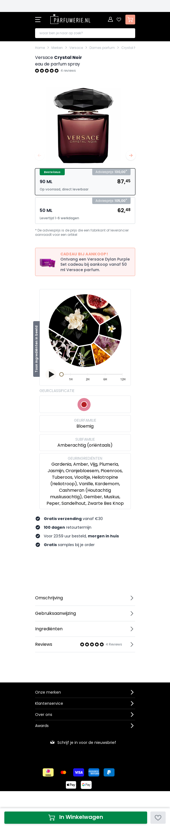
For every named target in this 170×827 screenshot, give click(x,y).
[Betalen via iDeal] (48, 772)
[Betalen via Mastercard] (63, 772)
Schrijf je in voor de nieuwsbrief (83, 742)
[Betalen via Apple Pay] (71, 785)
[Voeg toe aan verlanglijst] (158, 818)
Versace (76, 48)
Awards (42, 725)
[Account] (110, 19)
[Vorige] (39, 155)
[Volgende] (130, 155)
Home (40, 48)
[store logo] (70, 19)
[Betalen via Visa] (78, 772)
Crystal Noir (130, 48)
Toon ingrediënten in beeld (36, 348)
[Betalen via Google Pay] (86, 785)
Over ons (43, 714)
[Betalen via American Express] (93, 772)
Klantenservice (49, 703)
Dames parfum (102, 48)
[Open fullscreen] (85, 125)
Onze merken (48, 692)
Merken (57, 48)
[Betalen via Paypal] (109, 772)
